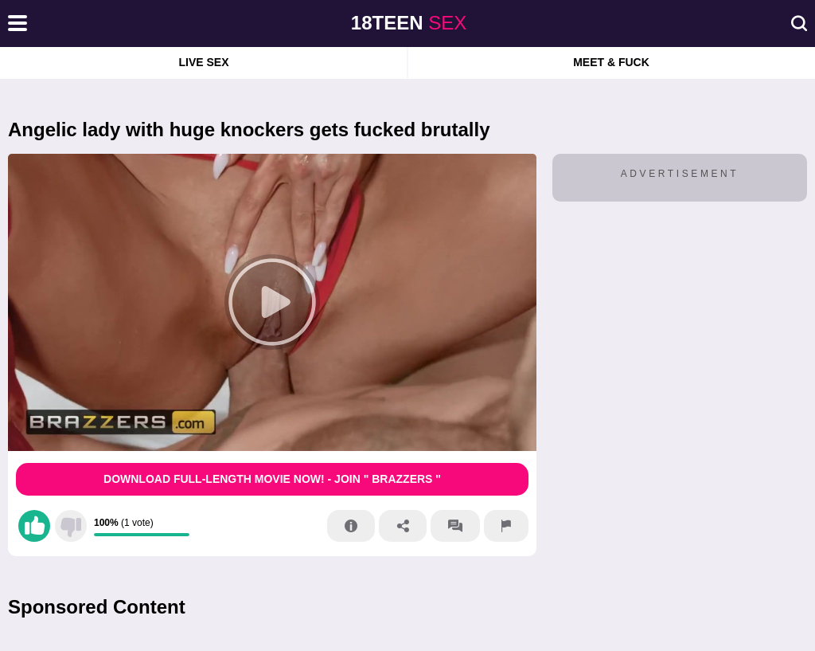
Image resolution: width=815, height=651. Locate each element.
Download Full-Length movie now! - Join (272, 479)
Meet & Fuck (611, 62)
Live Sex (203, 62)
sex (408, 22)
